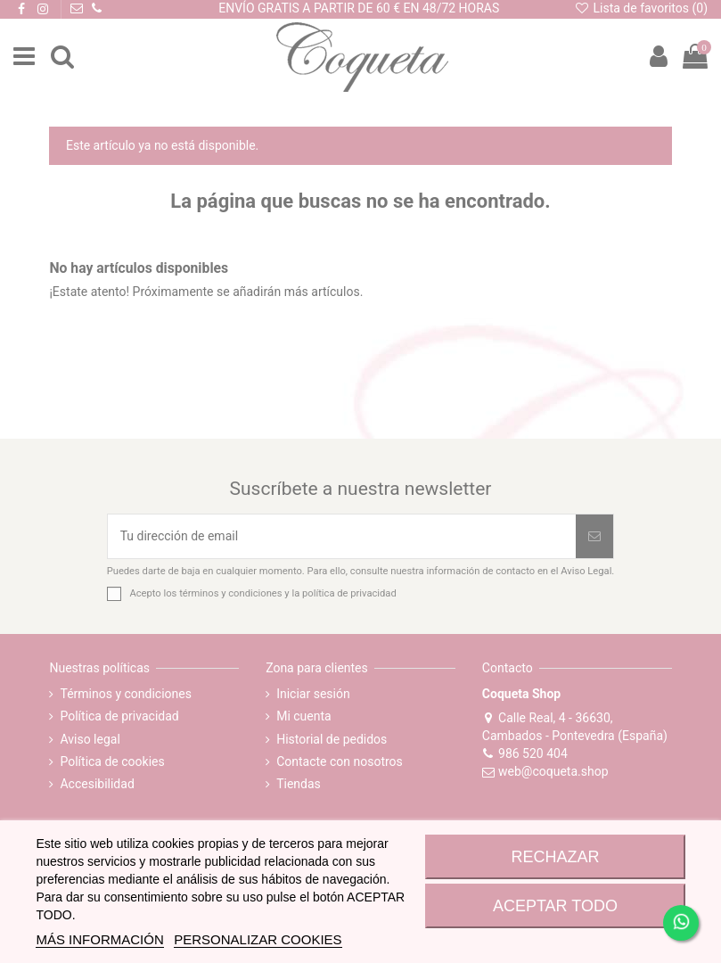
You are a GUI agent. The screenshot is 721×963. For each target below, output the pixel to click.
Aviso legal (89, 739)
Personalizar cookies (257, 939)
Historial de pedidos (331, 739)
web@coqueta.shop (545, 771)
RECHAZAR (555, 857)
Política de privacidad (119, 716)
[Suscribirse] (594, 536)
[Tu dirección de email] (342, 536)
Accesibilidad (97, 784)
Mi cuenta (304, 716)
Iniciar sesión (313, 694)
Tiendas (298, 784)
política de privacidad (349, 593)
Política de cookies (112, 761)
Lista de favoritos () (641, 8)
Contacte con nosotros (339, 761)
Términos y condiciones (125, 694)
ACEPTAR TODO (555, 906)
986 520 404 (525, 753)
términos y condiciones (230, 593)
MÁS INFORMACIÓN (99, 939)
